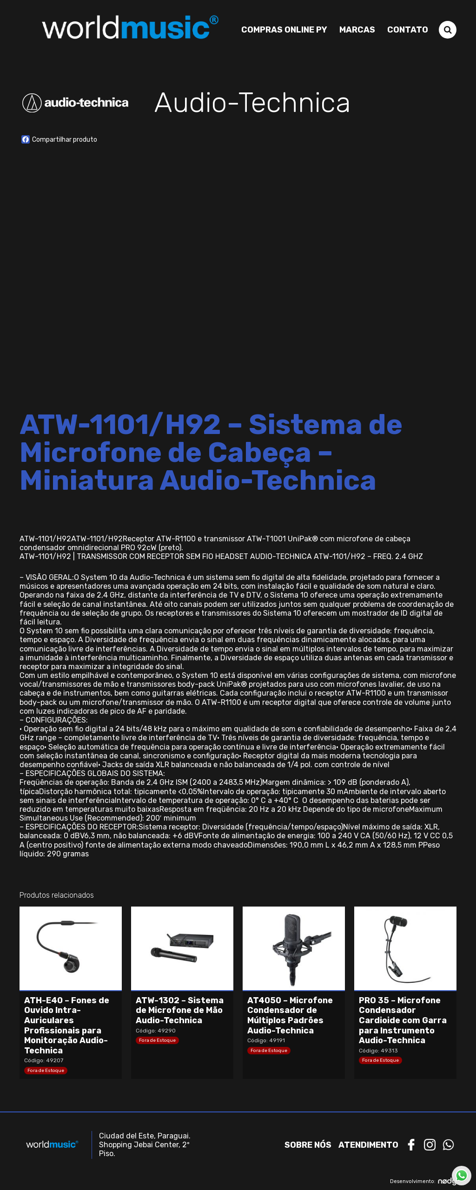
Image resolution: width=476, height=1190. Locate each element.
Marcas (357, 29)
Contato (407, 29)
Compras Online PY (284, 29)
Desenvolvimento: (423, 1181)
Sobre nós (307, 1145)
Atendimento (368, 1145)
